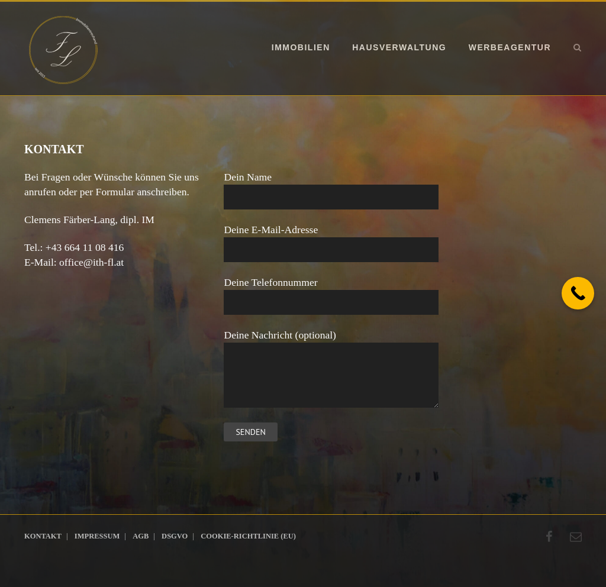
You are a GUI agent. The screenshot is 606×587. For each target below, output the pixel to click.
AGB (141, 536)
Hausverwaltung (399, 47)
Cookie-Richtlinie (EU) (248, 536)
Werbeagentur (510, 47)
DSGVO (175, 536)
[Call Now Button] (578, 293)
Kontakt (43, 536)
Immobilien (301, 47)
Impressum (97, 536)
